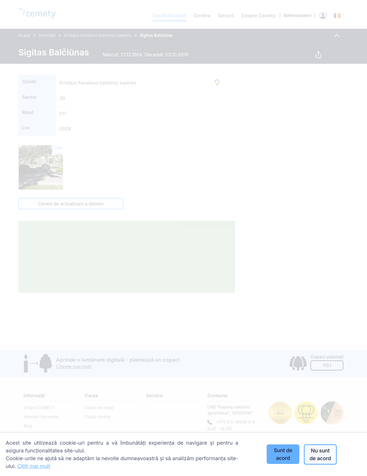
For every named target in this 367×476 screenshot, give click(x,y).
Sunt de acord (283, 454)
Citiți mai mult (33, 466)
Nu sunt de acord (320, 454)
